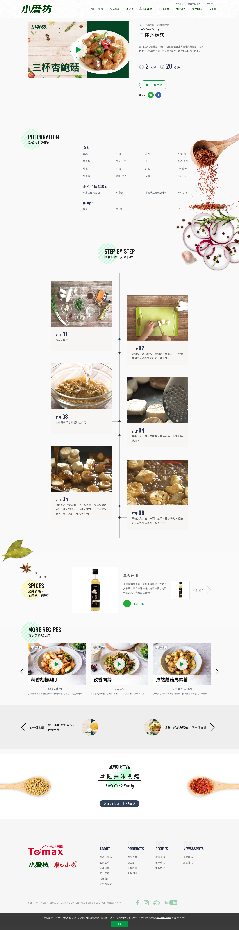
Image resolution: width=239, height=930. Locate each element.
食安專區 (188, 860)
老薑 (147, 179)
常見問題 (132, 876)
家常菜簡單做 (163, 28)
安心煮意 (105, 876)
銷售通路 (188, 865)
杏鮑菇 (86, 164)
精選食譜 (150, 28)
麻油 (147, 171)
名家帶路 (160, 865)
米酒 (85, 212)
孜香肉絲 (126, 692)
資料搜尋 (179, 4)
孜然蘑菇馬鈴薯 (188, 692)
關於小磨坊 (106, 860)
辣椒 (85, 171)
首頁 (141, 28)
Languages (211, 4)
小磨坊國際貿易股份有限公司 (37, 9)
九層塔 (86, 179)
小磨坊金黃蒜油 (91, 195)
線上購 (131, 865)
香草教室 (132, 870)
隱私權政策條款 (164, 917)
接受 (119, 924)
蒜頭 (147, 156)
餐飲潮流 (160, 870)
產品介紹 (132, 860)
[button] (202, 593)
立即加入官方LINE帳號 (119, 806)
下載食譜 (156, 88)
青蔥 (85, 156)
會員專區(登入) (194, 4)
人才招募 (105, 870)
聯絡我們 (105, 881)
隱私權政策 (106, 886)
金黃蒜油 (130, 578)
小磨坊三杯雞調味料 (156, 195)
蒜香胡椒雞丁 (63, 692)
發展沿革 (105, 865)
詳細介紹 (133, 606)
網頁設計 (111, 906)
